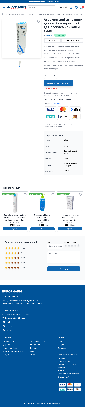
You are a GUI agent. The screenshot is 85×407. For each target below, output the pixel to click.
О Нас (60, 341)
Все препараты (8, 341)
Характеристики (72, 40)
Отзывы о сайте (64, 377)
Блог (60, 351)
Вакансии (62, 348)
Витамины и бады (9, 348)
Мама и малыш (36, 345)
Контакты (62, 358)
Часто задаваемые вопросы (69, 373)
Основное (52, 40)
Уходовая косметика (16, 14)
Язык (62, 7)
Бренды (5, 355)
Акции (32, 355)
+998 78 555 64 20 (10, 310)
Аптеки (61, 370)
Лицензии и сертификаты (68, 355)
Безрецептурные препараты (13, 351)
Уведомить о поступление (58, 83)
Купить (15, 229)
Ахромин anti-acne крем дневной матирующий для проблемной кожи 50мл (56, 14)
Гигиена (33, 348)
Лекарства (34, 351)
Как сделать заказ (65, 361)
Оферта (61, 345)
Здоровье (6, 345)
